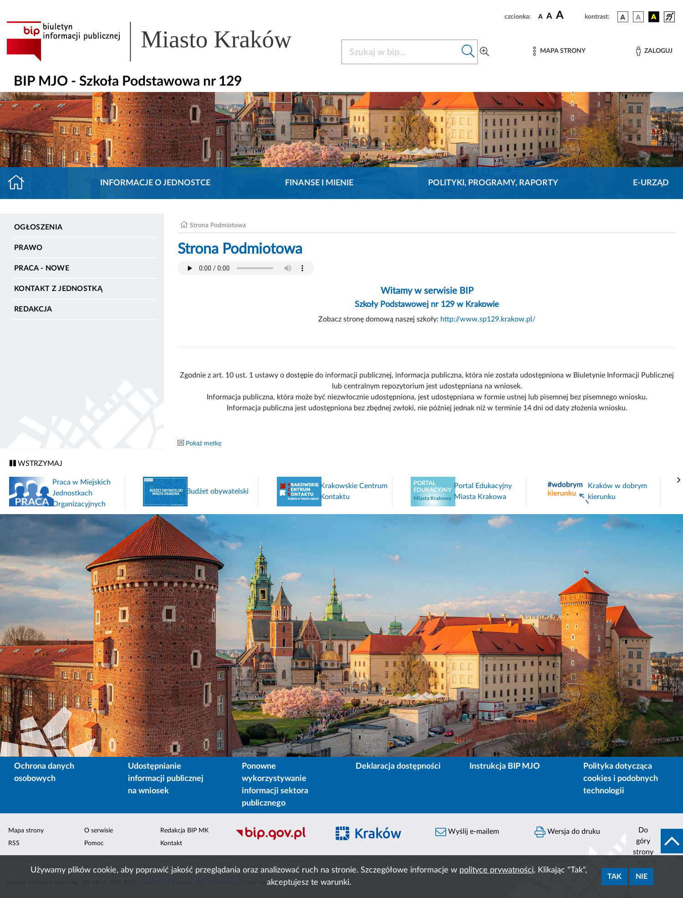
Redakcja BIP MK (184, 830)
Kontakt (171, 843)
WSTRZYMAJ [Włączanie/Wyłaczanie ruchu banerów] (36, 463)
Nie (641, 876)
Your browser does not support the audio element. (246, 268)
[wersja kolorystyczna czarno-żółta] (654, 17)
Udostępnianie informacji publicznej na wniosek (166, 778)
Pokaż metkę (203, 443)
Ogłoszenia (38, 227)
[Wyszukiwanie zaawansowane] (484, 51)
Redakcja (33, 309)
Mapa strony (26, 830)
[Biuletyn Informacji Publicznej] (277, 838)
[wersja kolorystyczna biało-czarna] (638, 17)
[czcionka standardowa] (540, 16)
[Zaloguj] (654, 51)
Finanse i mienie (319, 183)
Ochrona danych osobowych (44, 772)
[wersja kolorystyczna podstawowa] (623, 17)
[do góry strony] (654, 841)
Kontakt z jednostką (58, 288)
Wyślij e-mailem (467, 832)
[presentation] (678, 480)
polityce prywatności (496, 870)
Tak (614, 876)
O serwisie (98, 830)
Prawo (28, 247)
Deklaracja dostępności (398, 766)
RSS (14, 843)
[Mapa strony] (559, 51)
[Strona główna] (20, 183)
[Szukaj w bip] (468, 52)
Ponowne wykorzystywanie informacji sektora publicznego (275, 784)
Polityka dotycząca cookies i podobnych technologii (620, 778)
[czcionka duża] (569, 15)
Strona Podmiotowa (218, 225)
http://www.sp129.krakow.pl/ (487, 319)
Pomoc (94, 843)
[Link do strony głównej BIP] (162, 41)
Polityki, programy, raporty (493, 183)
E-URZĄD (651, 183)
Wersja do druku (567, 832)
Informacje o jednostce (155, 183)
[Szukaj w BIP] (400, 52)
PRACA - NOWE (41, 268)
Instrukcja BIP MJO (504, 766)
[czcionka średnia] (549, 16)
